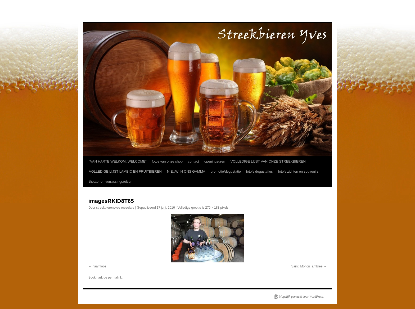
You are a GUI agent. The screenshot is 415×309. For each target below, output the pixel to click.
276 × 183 (212, 207)
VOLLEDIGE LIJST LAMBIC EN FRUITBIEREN (125, 171)
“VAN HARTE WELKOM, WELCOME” (118, 161)
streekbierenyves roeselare (115, 207)
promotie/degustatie (225, 171)
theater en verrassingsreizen (110, 181)
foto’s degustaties (259, 171)
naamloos (99, 266)
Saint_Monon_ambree (307, 266)
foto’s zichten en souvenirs (298, 171)
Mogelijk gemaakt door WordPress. (301, 296)
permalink (115, 277)
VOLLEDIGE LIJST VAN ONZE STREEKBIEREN (268, 161)
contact (193, 161)
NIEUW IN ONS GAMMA (186, 171)
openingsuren (214, 161)
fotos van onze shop (167, 161)
